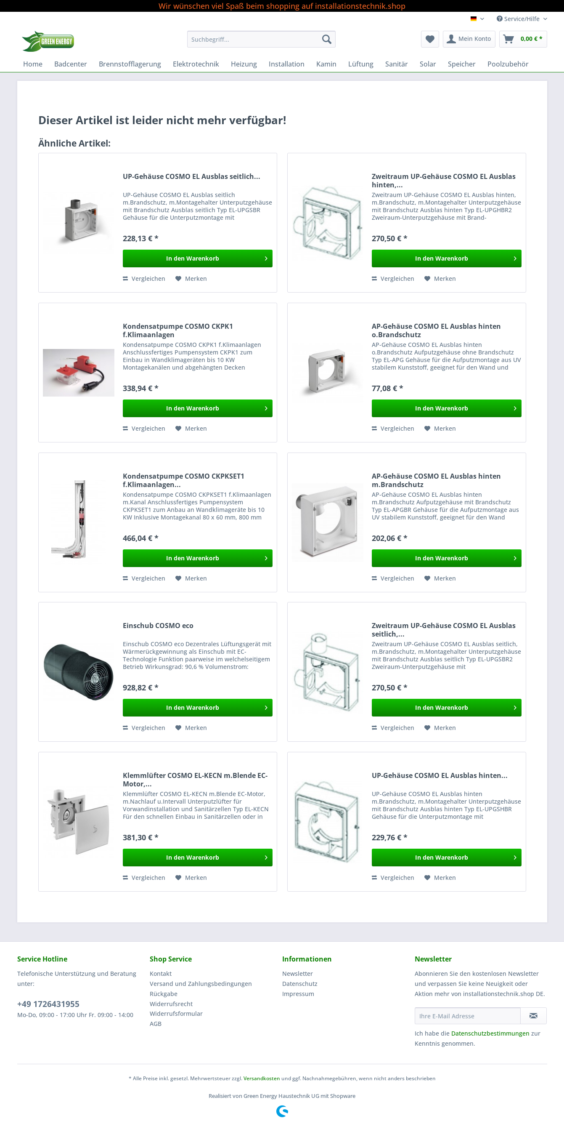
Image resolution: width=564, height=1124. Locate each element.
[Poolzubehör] (508, 64)
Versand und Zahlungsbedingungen (201, 984)
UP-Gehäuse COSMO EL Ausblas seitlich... (191, 176)
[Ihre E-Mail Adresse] (468, 1015)
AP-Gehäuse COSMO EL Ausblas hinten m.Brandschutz (436, 480)
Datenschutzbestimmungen (490, 1033)
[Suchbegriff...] (261, 39)
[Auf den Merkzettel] (191, 279)
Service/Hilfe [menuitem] (519, 19)
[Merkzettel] (430, 39)
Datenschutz (300, 984)
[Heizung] (244, 64)
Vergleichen (144, 278)
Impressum (298, 994)
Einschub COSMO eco (158, 625)
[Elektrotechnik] (196, 64)
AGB (156, 1024)
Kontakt (161, 974)
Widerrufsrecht (171, 1004)
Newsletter (297, 974)
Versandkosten (262, 1078)
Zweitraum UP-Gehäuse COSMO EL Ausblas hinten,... (444, 180)
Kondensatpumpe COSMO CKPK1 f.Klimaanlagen (178, 330)
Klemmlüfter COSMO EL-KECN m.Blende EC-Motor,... (195, 779)
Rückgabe (163, 994)
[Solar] (428, 64)
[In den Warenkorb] (198, 258)
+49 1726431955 (48, 1004)
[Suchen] (327, 39)
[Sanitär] (396, 64)
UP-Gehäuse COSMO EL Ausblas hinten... (440, 775)
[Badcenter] (70, 64)
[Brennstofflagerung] (130, 64)
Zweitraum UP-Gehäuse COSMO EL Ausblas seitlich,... (444, 629)
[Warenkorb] (523, 39)
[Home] (32, 64)
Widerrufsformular (176, 1013)
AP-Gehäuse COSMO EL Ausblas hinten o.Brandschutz (436, 330)
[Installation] (286, 64)
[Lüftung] (360, 64)
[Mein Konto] (469, 39)
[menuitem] (261, 43)
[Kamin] (326, 64)
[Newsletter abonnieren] (533, 1015)
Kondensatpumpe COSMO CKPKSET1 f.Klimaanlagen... (183, 480)
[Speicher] (462, 64)
